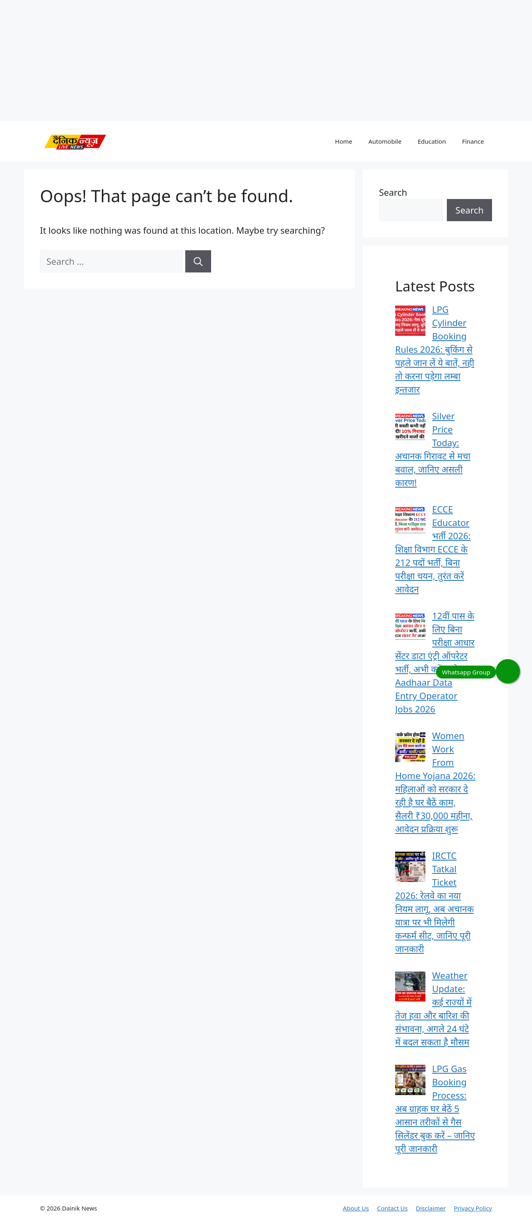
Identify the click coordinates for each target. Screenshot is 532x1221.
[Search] (198, 261)
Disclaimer (431, 1208)
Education (432, 141)
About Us (356, 1208)
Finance (473, 141)
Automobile (385, 141)
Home (343, 141)
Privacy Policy (473, 1208)
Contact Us (392, 1208)
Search (393, 192)
